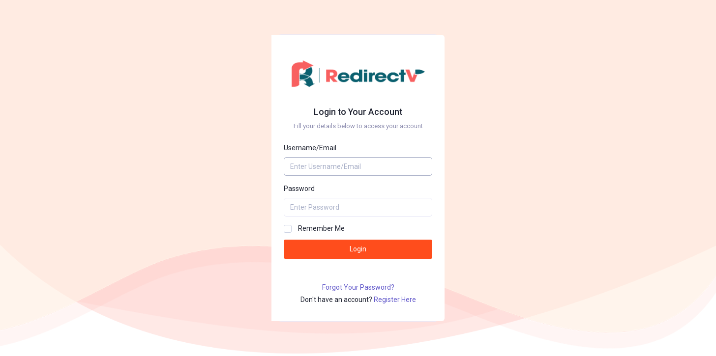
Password (299, 188)
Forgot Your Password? (358, 287)
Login (358, 249)
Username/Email (310, 148)
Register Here (395, 299)
